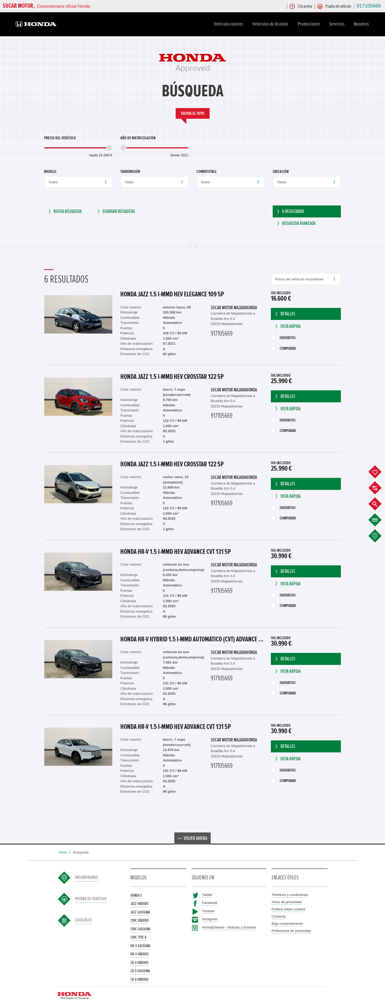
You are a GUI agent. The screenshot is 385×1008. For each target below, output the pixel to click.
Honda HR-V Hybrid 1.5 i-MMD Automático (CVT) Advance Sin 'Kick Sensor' (192, 637)
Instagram (210, 917)
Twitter (207, 893)
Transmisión (130, 171)
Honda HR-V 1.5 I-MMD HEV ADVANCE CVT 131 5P (175, 550)
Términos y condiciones (290, 893)
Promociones (309, 24)
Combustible (207, 171)
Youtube (208, 909)
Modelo (50, 171)
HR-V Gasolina (140, 944)
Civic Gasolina (140, 927)
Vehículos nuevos (229, 24)
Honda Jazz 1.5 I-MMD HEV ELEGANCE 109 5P (172, 292)
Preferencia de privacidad (291, 929)
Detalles (284, 312)
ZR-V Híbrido (139, 961)
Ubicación (281, 171)
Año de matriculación (138, 138)
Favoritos (283, 336)
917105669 (369, 6)
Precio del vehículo (60, 138)
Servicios (337, 24)
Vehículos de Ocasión (271, 24)
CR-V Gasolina (140, 969)
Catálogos (83, 918)
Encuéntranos (86, 876)
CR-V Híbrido (139, 978)
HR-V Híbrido (139, 952)
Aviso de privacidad (287, 900)
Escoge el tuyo (192, 113)
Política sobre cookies (288, 908)
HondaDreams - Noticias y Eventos (229, 926)
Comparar (283, 346)
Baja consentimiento (287, 922)
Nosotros (362, 24)
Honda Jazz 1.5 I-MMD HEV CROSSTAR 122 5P (172, 375)
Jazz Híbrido (139, 902)
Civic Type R (138, 936)
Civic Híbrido (139, 919)
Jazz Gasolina (140, 910)
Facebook (209, 901)
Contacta (279, 915)
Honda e (136, 894)
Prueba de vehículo (90, 897)
